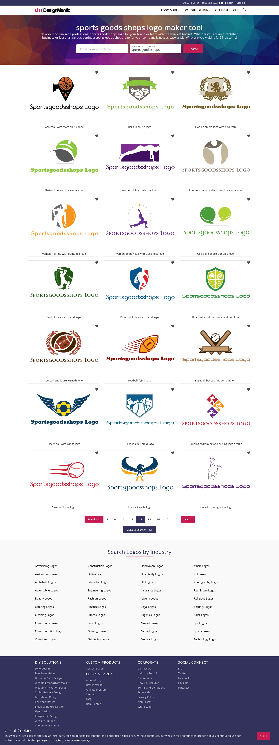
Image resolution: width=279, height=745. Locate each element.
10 (123, 519)
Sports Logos (202, 630)
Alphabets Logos (45, 582)
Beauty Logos (43, 598)
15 (167, 519)
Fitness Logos (96, 614)
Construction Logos (100, 565)
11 (131, 519)
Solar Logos (201, 614)
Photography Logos (206, 582)
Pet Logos (200, 574)
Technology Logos (205, 639)
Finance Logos (97, 606)
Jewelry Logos (149, 598)
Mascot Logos (149, 622)
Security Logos (203, 606)
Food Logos (95, 622)
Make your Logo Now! (139, 529)
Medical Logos (150, 639)
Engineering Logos (99, 590)
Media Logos (149, 630)
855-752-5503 (210, 2)
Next (188, 519)
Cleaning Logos (44, 614)
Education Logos (98, 582)
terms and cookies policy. (74, 740)
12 (140, 519)
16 (175, 519)
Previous (94, 519)
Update (193, 49)
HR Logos (147, 582)
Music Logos (201, 565)
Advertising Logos (46, 565)
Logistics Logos (150, 614)
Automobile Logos (46, 590)
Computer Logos (45, 639)
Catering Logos (44, 606)
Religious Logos (204, 598)
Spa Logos (200, 622)
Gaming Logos (97, 630)
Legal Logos (148, 606)
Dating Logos (96, 574)
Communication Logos (49, 630)
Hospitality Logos (152, 574)
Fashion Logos (97, 598)
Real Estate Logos (205, 590)
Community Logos (46, 622)
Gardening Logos (98, 639)
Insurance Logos (151, 590)
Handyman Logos (152, 565)
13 (149, 519)
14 (158, 519)
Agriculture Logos (46, 574)
